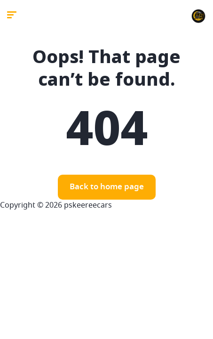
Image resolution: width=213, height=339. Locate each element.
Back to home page (107, 187)
